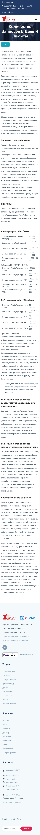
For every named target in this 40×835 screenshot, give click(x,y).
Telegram (23, 9)
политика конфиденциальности (15, 640)
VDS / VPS (6, 676)
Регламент (6, 741)
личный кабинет (9, 12)
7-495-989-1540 (12, 789)
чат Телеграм (11, 782)
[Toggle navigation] (35, 18)
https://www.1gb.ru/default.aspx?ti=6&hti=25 (19, 61)
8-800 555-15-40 (27, 6)
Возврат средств (9, 753)
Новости (5, 721)
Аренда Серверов (9, 680)
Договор (5, 733)
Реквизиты (6, 729)
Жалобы (5, 745)
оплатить (10, 2)
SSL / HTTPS (7, 696)
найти (26, 828)
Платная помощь (9, 704)
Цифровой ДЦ (8, 684)
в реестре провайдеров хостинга (15, 636)
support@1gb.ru (9, 6)
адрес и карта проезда (11, 802)
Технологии (7, 692)
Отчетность (7, 737)
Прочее (5, 700)
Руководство (7, 749)
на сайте (11, 9)
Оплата (5, 725)
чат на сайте (11, 779)
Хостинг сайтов (8, 672)
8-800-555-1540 (13, 786)
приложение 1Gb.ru (27, 655)
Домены (5, 688)
